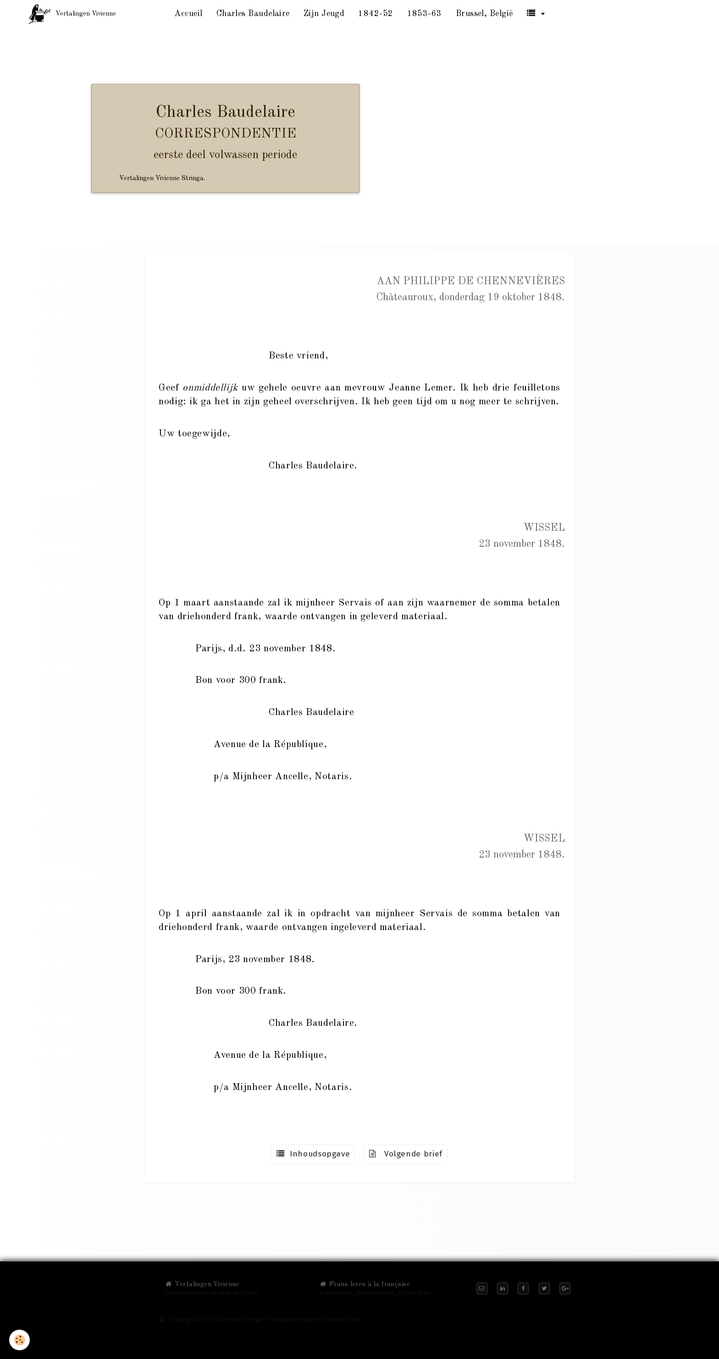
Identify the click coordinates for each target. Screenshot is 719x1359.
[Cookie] (19, 1340)
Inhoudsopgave (313, 1154)
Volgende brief (405, 1154)
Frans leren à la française (364, 1284)
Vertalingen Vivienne (202, 1284)
